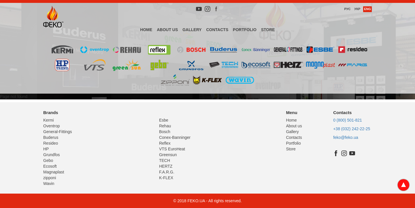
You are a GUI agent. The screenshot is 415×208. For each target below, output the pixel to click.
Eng (367, 9)
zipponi (49, 177)
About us (167, 29)
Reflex (165, 143)
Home (146, 29)
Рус (347, 9)
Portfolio (244, 29)
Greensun (168, 154)
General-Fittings (57, 131)
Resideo (50, 143)
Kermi (48, 120)
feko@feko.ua (345, 137)
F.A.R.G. (166, 172)
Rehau (165, 126)
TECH (164, 160)
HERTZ (165, 166)
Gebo (48, 160)
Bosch (164, 131)
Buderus (50, 137)
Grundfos (51, 154)
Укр (357, 9)
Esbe (163, 120)
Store (268, 29)
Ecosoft (50, 166)
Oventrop (51, 126)
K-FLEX (166, 177)
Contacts (217, 29)
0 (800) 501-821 (347, 120)
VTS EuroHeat (172, 149)
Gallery (191, 29)
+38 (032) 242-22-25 (351, 128)
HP (46, 149)
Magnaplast (53, 172)
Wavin (48, 183)
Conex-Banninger (174, 137)
